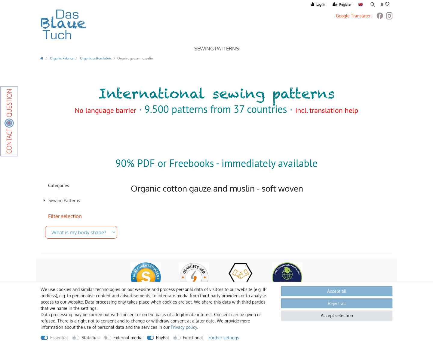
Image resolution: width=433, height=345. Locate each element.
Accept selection (337, 315)
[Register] (342, 4)
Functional (193, 337)
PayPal (162, 337)
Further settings (223, 337)
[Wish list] (385, 4)
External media (128, 337)
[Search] (372, 4)
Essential (59, 337)
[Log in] (317, 4)
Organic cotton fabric (95, 58)
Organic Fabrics (61, 58)
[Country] (360, 4)
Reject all (337, 303)
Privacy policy (184, 327)
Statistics (90, 337)
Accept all (336, 291)
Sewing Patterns (216, 48)
